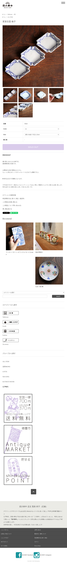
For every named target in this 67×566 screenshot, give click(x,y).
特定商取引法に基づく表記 (41, 537)
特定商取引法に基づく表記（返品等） (14, 198)
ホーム (4, 14)
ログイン (37, 541)
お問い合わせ (38, 529)
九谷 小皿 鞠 (39, 286)
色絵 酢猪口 (39, 252)
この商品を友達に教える (10, 202)
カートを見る (4, 545)
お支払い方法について (6, 533)
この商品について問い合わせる (12, 205)
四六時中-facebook (24, 555)
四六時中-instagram (42, 555)
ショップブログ (4, 537)
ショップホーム (4, 529)
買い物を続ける (7, 209)
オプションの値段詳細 (9, 195)
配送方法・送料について (40, 533)
